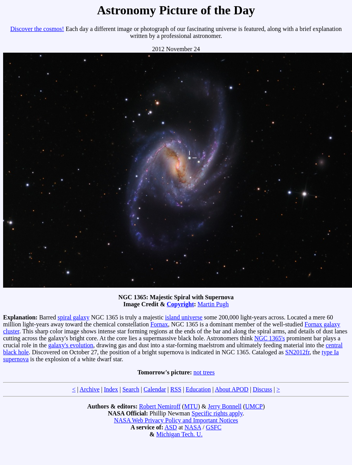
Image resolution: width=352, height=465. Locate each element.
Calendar (154, 389)
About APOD (231, 389)
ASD (170, 427)
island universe (183, 317)
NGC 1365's (269, 338)
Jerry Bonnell (225, 406)
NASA (193, 427)
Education (198, 389)
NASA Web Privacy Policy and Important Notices (176, 420)
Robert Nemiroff (160, 406)
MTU (191, 406)
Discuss (262, 389)
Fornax (159, 324)
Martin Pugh (213, 304)
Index (111, 389)
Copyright (180, 304)
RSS (175, 389)
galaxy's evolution (70, 345)
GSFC (213, 427)
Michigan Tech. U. (179, 434)
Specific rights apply (217, 413)
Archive (89, 389)
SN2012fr (297, 352)
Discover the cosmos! (37, 29)
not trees (204, 372)
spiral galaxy (73, 317)
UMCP (253, 406)
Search (131, 389)
